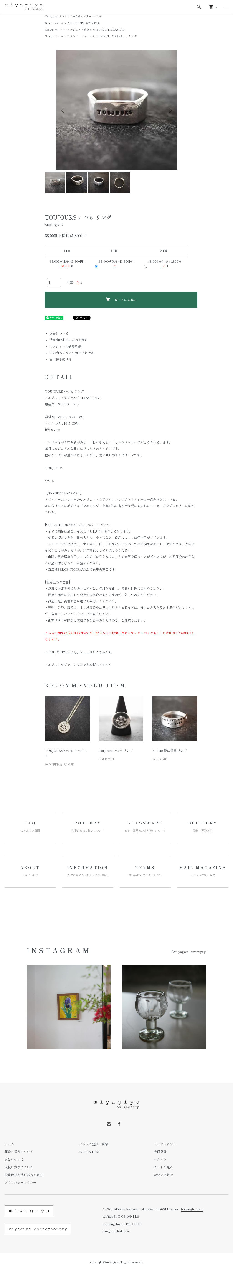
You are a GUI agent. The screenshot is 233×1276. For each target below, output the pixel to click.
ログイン (160, 1159)
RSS (82, 1151)
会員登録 (160, 1151)
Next (170, 110)
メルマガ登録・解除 (93, 1144)
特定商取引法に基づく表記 (68, 340)
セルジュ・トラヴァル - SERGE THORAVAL (95, 29)
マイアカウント (165, 1144)
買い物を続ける (60, 359)
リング (97, 16)
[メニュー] (226, 7)
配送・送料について (19, 1151)
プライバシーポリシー (20, 1182)
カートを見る (163, 1167)
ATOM (94, 1151)
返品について (58, 333)
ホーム (59, 23)
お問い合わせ (163, 1174)
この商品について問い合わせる (71, 352)
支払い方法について (19, 1167)
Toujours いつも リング (116, 750)
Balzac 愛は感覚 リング (169, 750)
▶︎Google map (192, 1209)
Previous (63, 110)
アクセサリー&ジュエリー (75, 16)
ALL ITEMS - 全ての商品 (83, 23)
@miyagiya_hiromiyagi (189, 952)
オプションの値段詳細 (65, 346)
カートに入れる (121, 299)
